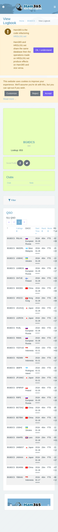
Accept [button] (48, 93)
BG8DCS (31, 21)
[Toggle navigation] (3, 7)
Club (9, 183)
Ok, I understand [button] (43, 50)
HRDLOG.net (19, 36)
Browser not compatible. (29, 502)
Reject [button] (35, 93)
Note (31, 183)
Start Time (37, 231)
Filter (12, 200)
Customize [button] (11, 93)
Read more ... (9, 99)
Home (21, 21)
